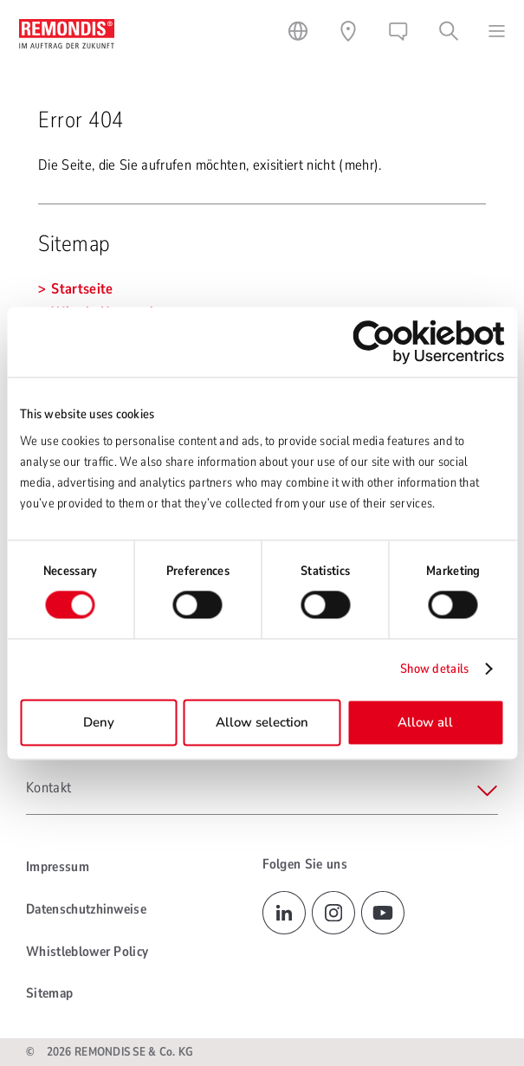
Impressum (57, 866)
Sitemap (49, 993)
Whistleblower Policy (87, 951)
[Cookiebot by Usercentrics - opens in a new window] (428, 342)
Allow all (425, 722)
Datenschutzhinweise (86, 909)
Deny (98, 722)
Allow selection (262, 722)
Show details (434, 669)
